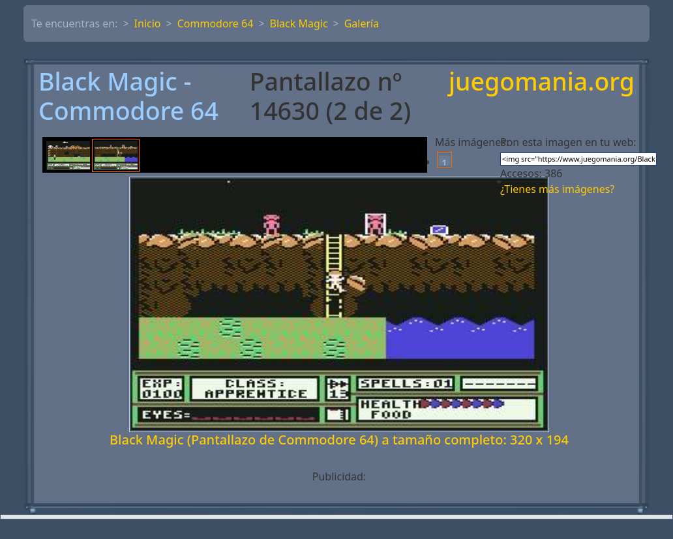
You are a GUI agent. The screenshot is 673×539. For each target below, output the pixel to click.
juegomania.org (542, 82)
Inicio (147, 23)
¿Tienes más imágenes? (557, 189)
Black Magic (299, 23)
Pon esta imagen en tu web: (568, 142)
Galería (362, 23)
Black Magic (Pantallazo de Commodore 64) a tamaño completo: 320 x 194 (339, 439)
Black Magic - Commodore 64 (128, 96)
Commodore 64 (215, 23)
